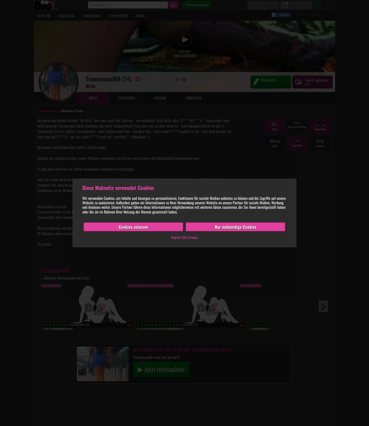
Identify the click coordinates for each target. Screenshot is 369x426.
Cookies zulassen (133, 227)
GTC (184, 237)
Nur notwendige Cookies (236, 227)
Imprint (175, 237)
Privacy (193, 237)
